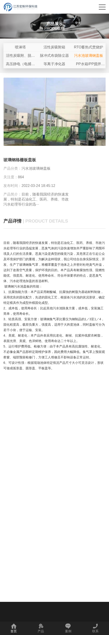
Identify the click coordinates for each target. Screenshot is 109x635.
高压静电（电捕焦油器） (20, 65)
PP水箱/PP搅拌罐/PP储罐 (88, 65)
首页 (13, 628)
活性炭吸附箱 (54, 47)
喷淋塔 (20, 47)
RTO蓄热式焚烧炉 (88, 47)
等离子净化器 (54, 64)
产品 (41, 628)
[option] (54, 111)
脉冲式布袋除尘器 (54, 55)
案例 (68, 628)
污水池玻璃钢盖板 (88, 55)
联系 (95, 628)
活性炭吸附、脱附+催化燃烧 (20, 57)
